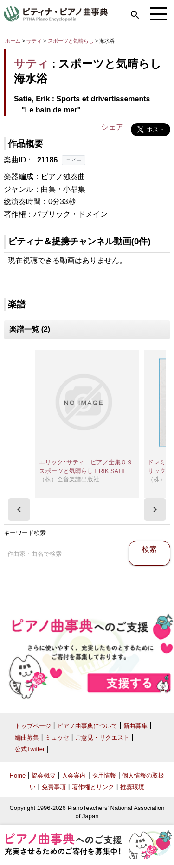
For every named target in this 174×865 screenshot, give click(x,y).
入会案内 (74, 775)
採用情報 (104, 775)
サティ (34, 41)
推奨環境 (132, 787)
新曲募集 (135, 725)
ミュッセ (57, 737)
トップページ (33, 725)
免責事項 (54, 787)
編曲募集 (27, 737)
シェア (112, 127)
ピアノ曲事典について (87, 725)
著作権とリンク (93, 787)
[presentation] (19, 509)
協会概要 (44, 775)
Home (18, 775)
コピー (73, 160)
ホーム (12, 41)
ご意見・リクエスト (102, 737)
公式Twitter (30, 749)
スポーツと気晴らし (71, 41)
